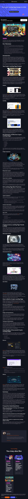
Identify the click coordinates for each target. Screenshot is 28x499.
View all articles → (9, 440)
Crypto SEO (4, 38)
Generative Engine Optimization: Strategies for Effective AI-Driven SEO (19, 466)
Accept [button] (13, 497)
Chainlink (11, 129)
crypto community (16, 303)
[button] (16, 497)
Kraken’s (4, 367)
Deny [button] (7, 497)
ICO (18, 213)
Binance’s (4, 350)
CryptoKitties (10, 265)
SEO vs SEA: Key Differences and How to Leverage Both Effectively (9, 488)
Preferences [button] (2, 497)
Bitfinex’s (4, 384)
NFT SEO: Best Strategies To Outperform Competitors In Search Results (9, 467)
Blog (13, 11)
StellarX (8, 94)
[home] (14, 1)
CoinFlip (10, 110)
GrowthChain (5, 293)
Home (11, 11)
